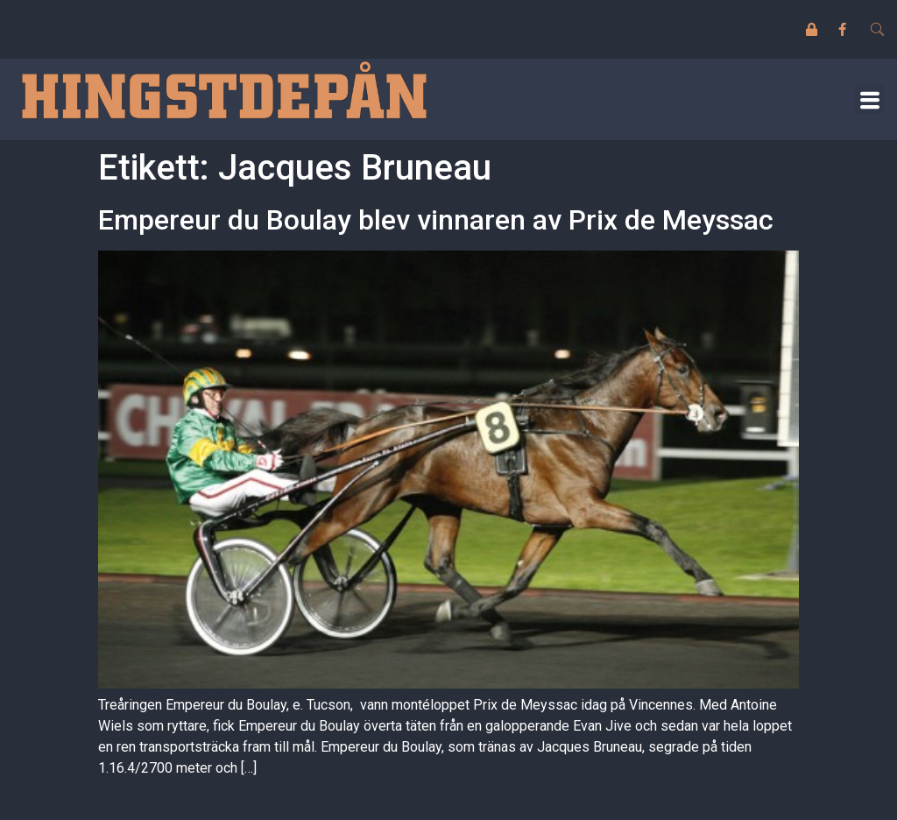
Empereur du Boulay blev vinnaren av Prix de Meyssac (435, 220)
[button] (869, 99)
